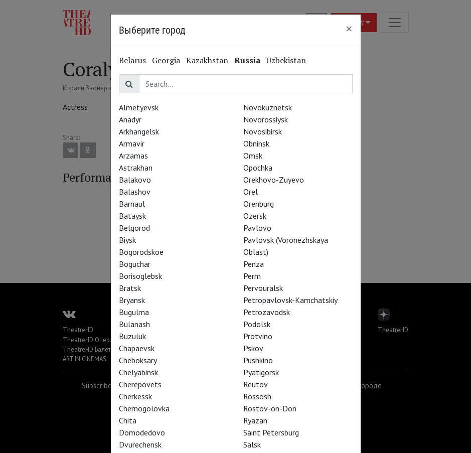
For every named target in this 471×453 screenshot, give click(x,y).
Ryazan (255, 420)
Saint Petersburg (271, 432)
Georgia (166, 60)
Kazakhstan (207, 60)
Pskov (253, 348)
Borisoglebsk (140, 276)
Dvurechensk (140, 444)
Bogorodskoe (141, 252)
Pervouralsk (263, 288)
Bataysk (132, 216)
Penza (253, 264)
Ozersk (254, 216)
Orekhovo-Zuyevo (273, 180)
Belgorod (134, 228)
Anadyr (130, 119)
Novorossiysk (265, 119)
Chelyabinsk (138, 372)
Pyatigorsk (261, 372)
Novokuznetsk (267, 107)
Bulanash (134, 324)
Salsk (252, 444)
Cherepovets (140, 384)
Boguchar (134, 264)
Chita (127, 420)
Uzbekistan (286, 60)
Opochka (257, 168)
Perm (252, 276)
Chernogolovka (144, 408)
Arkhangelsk (139, 131)
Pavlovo (257, 228)
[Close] (349, 29)
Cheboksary (138, 360)
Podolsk (256, 324)
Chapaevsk (136, 348)
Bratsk (130, 288)
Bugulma (134, 312)
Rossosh (257, 396)
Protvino (257, 336)
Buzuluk (132, 336)
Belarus (132, 60)
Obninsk (256, 143)
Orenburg (258, 204)
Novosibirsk (262, 131)
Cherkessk (135, 396)
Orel (250, 192)
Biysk (127, 240)
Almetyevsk (139, 107)
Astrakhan (135, 168)
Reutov (255, 384)
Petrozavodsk (266, 312)
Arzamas (133, 155)
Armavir (131, 143)
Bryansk (132, 300)
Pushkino (258, 360)
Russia (247, 60)
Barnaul (132, 204)
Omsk (252, 155)
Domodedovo (142, 432)
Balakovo (135, 180)
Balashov (134, 192)
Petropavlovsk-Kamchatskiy (290, 300)
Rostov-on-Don (269, 408)
